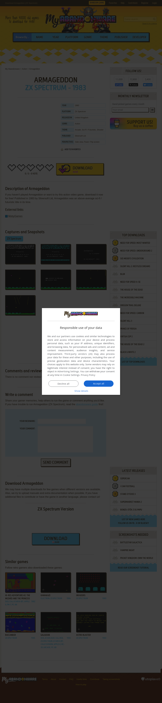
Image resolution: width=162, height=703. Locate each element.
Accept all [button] (98, 383)
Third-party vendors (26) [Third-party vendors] (78, 353)
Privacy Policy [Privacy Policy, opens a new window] (88, 374)
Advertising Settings (68, 371)
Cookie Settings (71, 374)
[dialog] (81, 351)
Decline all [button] (63, 383)
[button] (81, 391)
